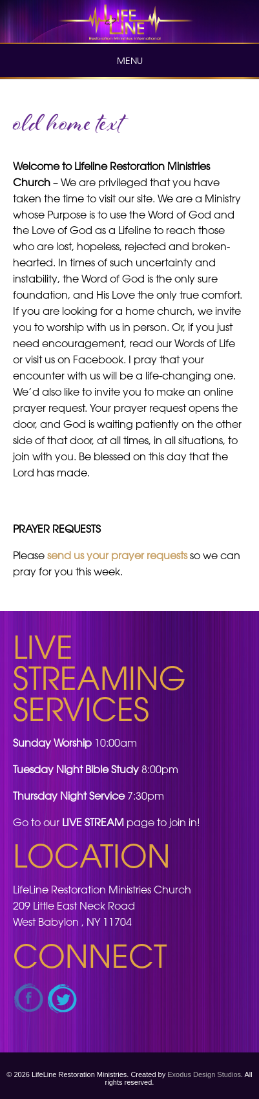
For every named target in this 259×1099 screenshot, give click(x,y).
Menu (130, 60)
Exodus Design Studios (204, 1074)
